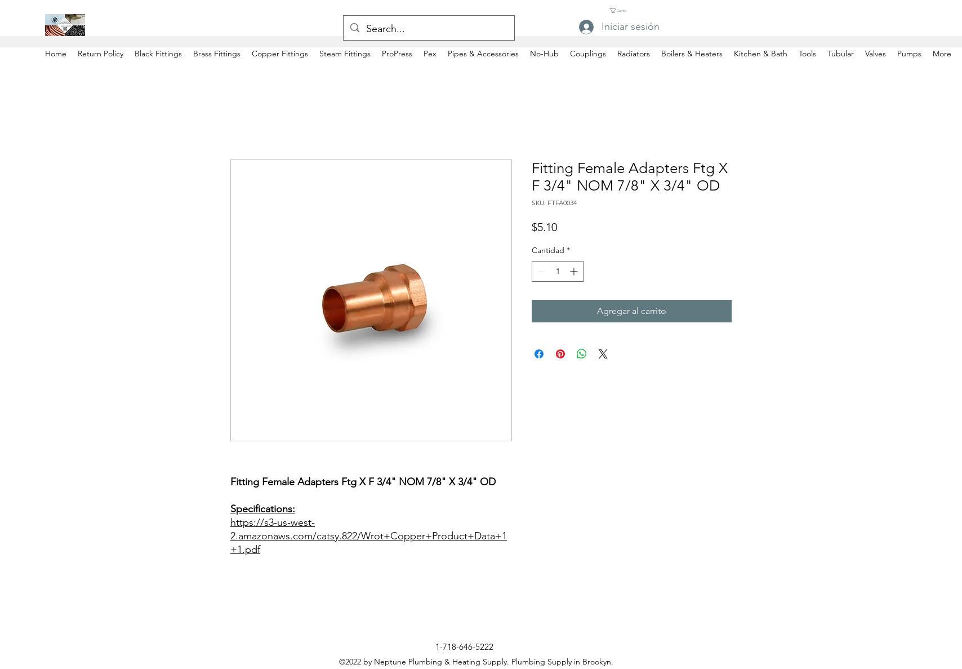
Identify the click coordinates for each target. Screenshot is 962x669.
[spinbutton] (557, 271)
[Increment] (575, 271)
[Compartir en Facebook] (539, 354)
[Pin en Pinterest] (560, 354)
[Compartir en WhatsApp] (582, 354)
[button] (621, 10)
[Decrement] (540, 271)
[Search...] (428, 29)
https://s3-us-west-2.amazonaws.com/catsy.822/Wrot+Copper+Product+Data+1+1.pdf (368, 536)
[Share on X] (603, 354)
